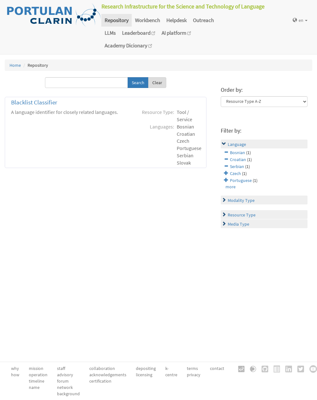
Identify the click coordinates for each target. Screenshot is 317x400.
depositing (146, 368)
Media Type (238, 224)
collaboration (102, 368)
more (230, 187)
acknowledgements (107, 375)
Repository (117, 20)
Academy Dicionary (128, 45)
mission (36, 368)
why (15, 368)
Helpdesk (176, 20)
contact (217, 368)
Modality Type (241, 200)
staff (61, 368)
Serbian (237, 166)
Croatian (238, 159)
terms (192, 368)
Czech (235, 173)
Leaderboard (138, 32)
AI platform (176, 32)
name (34, 387)
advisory (65, 375)
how (15, 375)
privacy (193, 375)
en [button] (300, 20)
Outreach (203, 20)
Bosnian (237, 152)
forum (63, 381)
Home (15, 65)
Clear (157, 82)
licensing (144, 375)
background (68, 394)
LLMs (110, 32)
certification (100, 381)
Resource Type (242, 215)
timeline (36, 381)
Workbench (147, 20)
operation (38, 375)
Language (237, 144)
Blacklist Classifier (34, 102)
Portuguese (241, 180)
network (65, 387)
